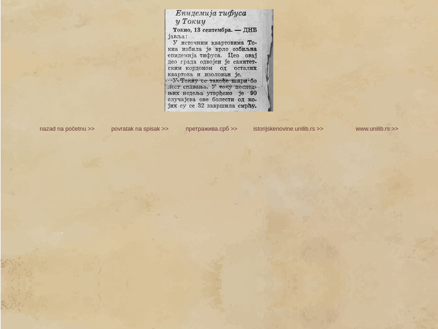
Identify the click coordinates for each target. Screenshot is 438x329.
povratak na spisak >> (139, 128)
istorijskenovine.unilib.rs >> (288, 128)
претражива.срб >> (211, 128)
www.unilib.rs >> (377, 128)
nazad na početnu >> (67, 128)
